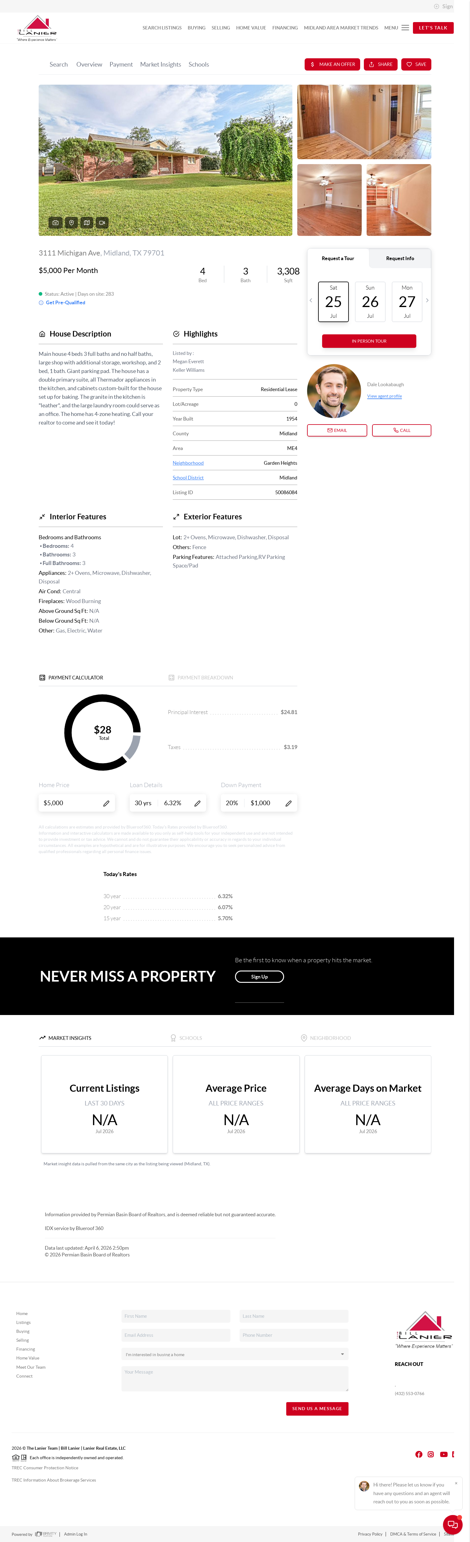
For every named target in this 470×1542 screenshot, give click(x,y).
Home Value (27, 1357)
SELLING (221, 27)
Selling (22, 1340)
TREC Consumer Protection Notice (45, 1467)
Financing (25, 1349)
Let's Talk (433, 27)
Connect (24, 1376)
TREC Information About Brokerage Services (54, 1480)
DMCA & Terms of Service (413, 1534)
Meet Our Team (30, 1367)
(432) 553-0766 (409, 1393)
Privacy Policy (370, 1534)
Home (22, 1313)
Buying (22, 1331)
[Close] (456, 1483)
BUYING (197, 27)
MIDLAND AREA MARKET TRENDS (341, 27)
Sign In (446, 6)
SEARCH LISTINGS (162, 27)
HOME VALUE (251, 27)
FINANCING (285, 27)
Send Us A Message (317, 1408)
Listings (23, 1322)
